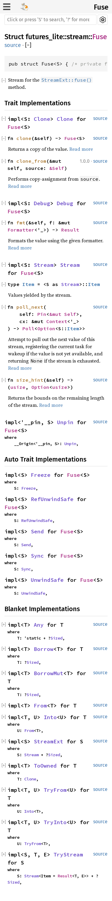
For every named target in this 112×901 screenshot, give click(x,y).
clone (23, 138)
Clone (42, 118)
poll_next (29, 307)
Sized (56, 638)
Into (50, 717)
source (12, 45)
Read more (81, 149)
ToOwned (45, 765)
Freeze (40, 474)
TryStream (68, 854)
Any (39, 624)
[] (28, 45)
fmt (20, 223)
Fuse (101, 7)
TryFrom (55, 789)
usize (17, 387)
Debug (42, 203)
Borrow (43, 649)
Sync (37, 555)
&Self (56, 168)
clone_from (31, 161)
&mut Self (62, 314)
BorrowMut (48, 673)
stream (78, 37)
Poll (28, 328)
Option (46, 328)
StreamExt (48, 741)
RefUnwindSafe (52, 499)
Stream (43, 264)
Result (70, 230)
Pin (41, 314)
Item (28, 284)
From (40, 705)
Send (37, 531)
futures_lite (44, 37)
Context (56, 321)
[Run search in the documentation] (50, 20)
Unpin (65, 422)
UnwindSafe (47, 579)
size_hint (29, 380)
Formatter (20, 230)
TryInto (55, 822)
